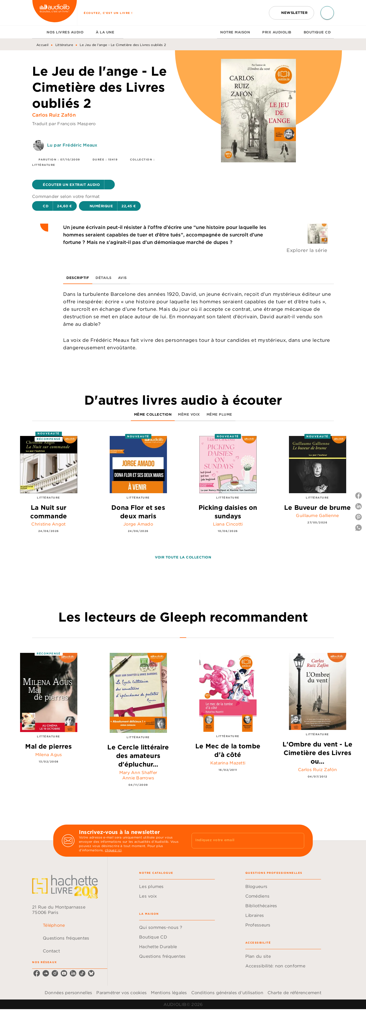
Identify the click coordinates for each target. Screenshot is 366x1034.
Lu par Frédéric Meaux (72, 145)
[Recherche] (327, 13)
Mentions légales (169, 992)
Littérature (64, 45)
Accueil (42, 45)
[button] (291, 13)
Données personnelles (68, 992)
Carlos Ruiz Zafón (54, 115)
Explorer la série (307, 250)
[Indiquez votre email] (241, 840)
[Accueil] (54, 12)
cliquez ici (113, 850)
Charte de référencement (294, 992)
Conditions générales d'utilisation (227, 992)
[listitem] (36, 973)
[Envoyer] (297, 840)
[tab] (37, 32)
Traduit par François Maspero (64, 123)
